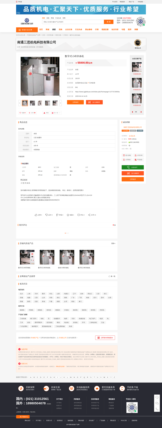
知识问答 (114, 29)
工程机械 (23, 318)
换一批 (112, 276)
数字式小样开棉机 (24, 268)
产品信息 (139, 159)
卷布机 (49, 310)
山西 (58, 294)
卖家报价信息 (78, 408)
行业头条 (58, 18)
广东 (72, 297)
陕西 (28, 301)
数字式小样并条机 (44, 268)
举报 (47, 113)
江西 (36, 297)
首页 (41, 29)
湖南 (65, 297)
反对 (50, 215)
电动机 (66, 322)
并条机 (65, 35)
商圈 (136, 29)
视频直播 (105, 29)
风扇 (70, 326)
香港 (72, 301)
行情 (97, 29)
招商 (64, 18)
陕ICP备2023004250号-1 (87, 424)
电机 (42, 318)
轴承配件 (35, 326)
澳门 (80, 301)
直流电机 (50, 322)
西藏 (21, 301)
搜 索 (109, 22)
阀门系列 (33, 318)
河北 (50, 294)
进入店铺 (128, 155)
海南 (87, 297)
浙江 (105, 294)
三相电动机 (93, 322)
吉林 (81, 294)
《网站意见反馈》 (60, 366)
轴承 (65, 318)
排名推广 (92, 420)
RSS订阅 (124, 420)
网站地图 (81, 420)
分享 (33, 113)
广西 (80, 297)
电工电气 (92, 318)
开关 (83, 322)
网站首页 (27, 420)
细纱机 (84, 310)
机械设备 (82, 318)
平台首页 (114, 1)
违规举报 (111, 408)
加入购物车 (96, 102)
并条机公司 (63, 338)
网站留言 (111, 402)
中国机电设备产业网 (33, 35)
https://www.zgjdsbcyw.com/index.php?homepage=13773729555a (97, 92)
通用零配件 (38, 322)
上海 (28, 294)
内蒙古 (66, 294)
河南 (50, 297)
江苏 (97, 294)
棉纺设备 (58, 35)
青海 (43, 301)
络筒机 (93, 310)
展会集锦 (88, 29)
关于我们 (59, 402)
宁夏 (50, 301)
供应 (43, 18)
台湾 (65, 301)
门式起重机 (23, 326)
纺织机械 (50, 35)
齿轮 (28, 322)
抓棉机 (40, 310)
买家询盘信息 (95, 408)
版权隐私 (70, 420)
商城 (52, 18)
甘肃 (36, 301)
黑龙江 (90, 294)
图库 (129, 29)
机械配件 (57, 318)
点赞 (40, 215)
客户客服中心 (24, 417)
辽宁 (74, 294)
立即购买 (75, 102)
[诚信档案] (136, 142)
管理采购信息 (78, 405)
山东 (43, 297)
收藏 (23, 113)
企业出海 (68, 29)
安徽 (21, 297)
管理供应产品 (95, 405)
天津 (36, 294)
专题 (123, 29)
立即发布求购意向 (107, 338)
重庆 (43, 294)
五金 (102, 322)
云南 (109, 297)
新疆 (58, 301)
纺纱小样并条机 (63, 268)
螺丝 (58, 322)
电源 (101, 318)
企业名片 (134, 167)
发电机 (75, 322)
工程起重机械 (60, 326)
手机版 (20, 1)
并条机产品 (34, 338)
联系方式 (59, 405)
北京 (21, 294)
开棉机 (31, 310)
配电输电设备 (46, 326)
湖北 (58, 297)
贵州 (102, 297)
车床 (73, 318)
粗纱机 (75, 310)
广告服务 (111, 405)
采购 (48, 18)
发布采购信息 (78, 402)
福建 (28, 297)
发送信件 (133, 130)
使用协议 (59, 408)
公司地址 (128, 159)
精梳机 (57, 310)
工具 (21, 322)
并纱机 (102, 310)
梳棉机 (22, 310)
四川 (94, 297)
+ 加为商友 (125, 130)
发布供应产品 (95, 402)
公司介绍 (139, 155)
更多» (113, 243)
